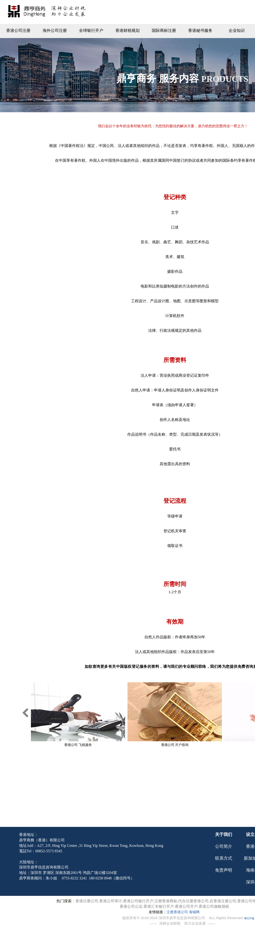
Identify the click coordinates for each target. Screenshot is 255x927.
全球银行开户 (91, 30)
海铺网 (194, 912)
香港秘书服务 (200, 30)
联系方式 (223, 858)
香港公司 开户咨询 (195, 745)
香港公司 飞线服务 (98, 745)
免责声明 (223, 870)
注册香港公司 (177, 912)
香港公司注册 (18, 30)
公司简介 (223, 846)
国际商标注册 (164, 30)
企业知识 (237, 30)
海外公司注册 (55, 30)
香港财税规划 (127, 30)
